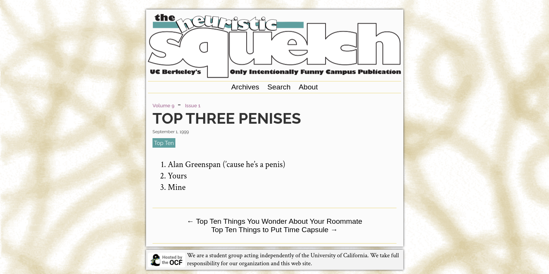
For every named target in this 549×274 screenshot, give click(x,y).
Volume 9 (163, 105)
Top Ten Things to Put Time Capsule (274, 230)
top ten (164, 143)
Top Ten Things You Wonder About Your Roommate (274, 221)
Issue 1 (193, 105)
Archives (245, 87)
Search (279, 87)
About (308, 87)
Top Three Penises (226, 118)
